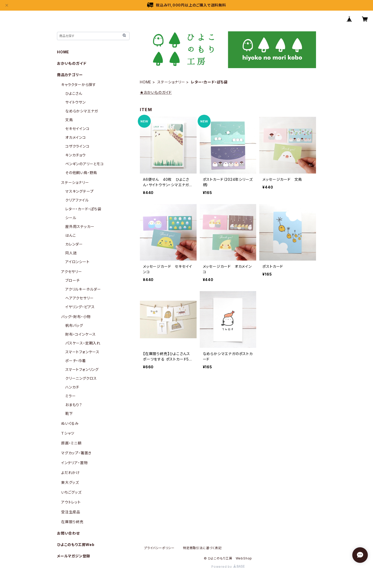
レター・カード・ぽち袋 (83, 209)
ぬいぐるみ (70, 423)
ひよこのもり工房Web (76, 544)
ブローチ (72, 280)
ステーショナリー (171, 82)
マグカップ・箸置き (76, 453)
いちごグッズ (71, 492)
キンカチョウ (75, 155)
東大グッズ (70, 482)
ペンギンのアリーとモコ (84, 164)
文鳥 (69, 120)
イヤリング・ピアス (80, 307)
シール (70, 217)
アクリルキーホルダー (83, 289)
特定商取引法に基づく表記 (202, 548)
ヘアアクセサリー (79, 298)
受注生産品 (70, 512)
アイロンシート (77, 262)
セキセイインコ (77, 128)
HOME (145, 82)
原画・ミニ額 (71, 443)
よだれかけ (70, 472)
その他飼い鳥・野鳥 (81, 172)
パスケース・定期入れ (83, 343)
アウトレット (71, 502)
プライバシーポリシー (159, 548)
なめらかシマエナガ (81, 111)
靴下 (69, 413)
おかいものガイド (71, 63)
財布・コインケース (80, 334)
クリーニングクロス (81, 378)
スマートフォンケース (82, 352)
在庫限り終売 (72, 522)
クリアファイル (77, 200)
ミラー (70, 396)
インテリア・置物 (74, 463)
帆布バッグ (74, 325)
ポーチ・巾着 (75, 360)
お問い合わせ (68, 533)
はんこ (70, 235)
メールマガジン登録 (73, 556)
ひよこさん (73, 93)
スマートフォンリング (82, 369)
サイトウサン (75, 102)
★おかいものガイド (156, 92)
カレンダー (74, 244)
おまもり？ (73, 404)
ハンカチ (72, 387)
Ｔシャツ (67, 433)
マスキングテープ (79, 191)
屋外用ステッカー (79, 226)
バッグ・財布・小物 (76, 316)
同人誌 (71, 253)
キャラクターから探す (78, 84)
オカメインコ (75, 137)
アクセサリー (71, 271)
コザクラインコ (77, 146)
